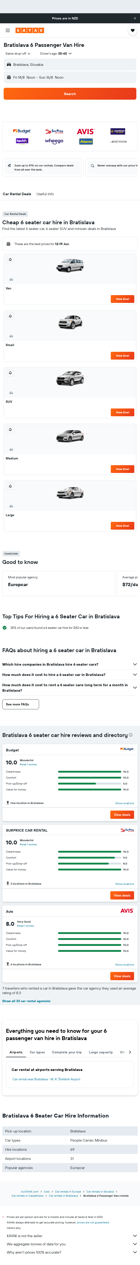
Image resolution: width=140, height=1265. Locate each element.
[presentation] (131, 735)
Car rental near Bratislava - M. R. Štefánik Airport (46, 1079)
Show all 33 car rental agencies (26, 1001)
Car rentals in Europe (68, 1191)
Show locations (124, 803)
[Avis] (127, 911)
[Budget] (127, 750)
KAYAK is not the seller (72, 1235)
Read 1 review (28, 764)
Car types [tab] (37, 1052)
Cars (47, 1191)
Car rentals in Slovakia (100, 1191)
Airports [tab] (16, 1052)
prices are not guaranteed (93, 1222)
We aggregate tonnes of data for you (72, 1244)
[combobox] (18, 53)
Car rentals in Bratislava (63, 1195)
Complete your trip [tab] (67, 1052)
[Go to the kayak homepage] (30, 30)
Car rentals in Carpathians (27, 1195)
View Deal (122, 299)
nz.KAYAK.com (29, 1191)
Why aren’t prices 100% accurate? (72, 1252)
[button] (135, 18)
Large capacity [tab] (101, 1052)
